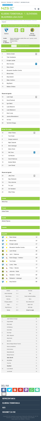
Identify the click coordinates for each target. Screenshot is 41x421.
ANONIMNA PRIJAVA (25, 2)
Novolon (28, 419)
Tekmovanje (34, 20)
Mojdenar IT (23, 419)
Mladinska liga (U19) (17, 20)
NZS (3, 408)
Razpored (4, 21)
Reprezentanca (8, 399)
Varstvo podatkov (31, 417)
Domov (2, 20)
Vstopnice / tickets (7, 4)
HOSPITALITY (17, 2)
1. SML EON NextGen (27, 20)
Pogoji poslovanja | (24, 417)
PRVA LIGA (3, 2)
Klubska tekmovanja (9, 20)
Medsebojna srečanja (23, 46)
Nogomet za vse (8, 412)
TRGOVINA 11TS (10, 2)
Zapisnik (14, 46)
